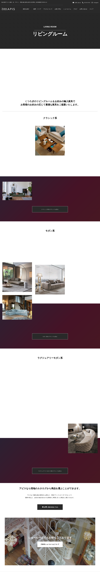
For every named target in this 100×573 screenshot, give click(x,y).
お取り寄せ (58, 9)
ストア (91, 9)
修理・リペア (37, 9)
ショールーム (67, 9)
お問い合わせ (83, 9)
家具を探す (27, 9)
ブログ (75, 9)
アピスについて (47, 9)
